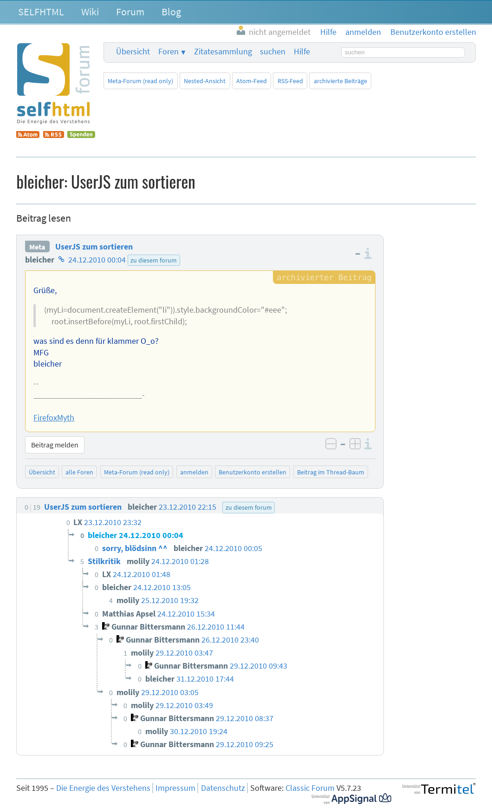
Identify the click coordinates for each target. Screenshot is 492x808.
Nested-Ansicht (205, 81)
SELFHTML (41, 11)
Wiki (90, 11)
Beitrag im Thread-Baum (330, 472)
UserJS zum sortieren (94, 247)
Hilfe (302, 51)
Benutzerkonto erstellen (252, 472)
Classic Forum (310, 788)
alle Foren (79, 472)
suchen (272, 51)
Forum (130, 11)
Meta (37, 246)
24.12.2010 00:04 (97, 260)
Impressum (175, 788)
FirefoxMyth (53, 418)
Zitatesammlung (223, 51)
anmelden (194, 472)
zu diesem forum (153, 260)
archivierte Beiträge (340, 81)
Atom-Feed (251, 81)
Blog (171, 11)
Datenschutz (223, 788)
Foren (168, 51)
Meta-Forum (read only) (140, 81)
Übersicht (133, 51)
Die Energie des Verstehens (103, 788)
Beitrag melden (54, 444)
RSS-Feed (290, 81)
